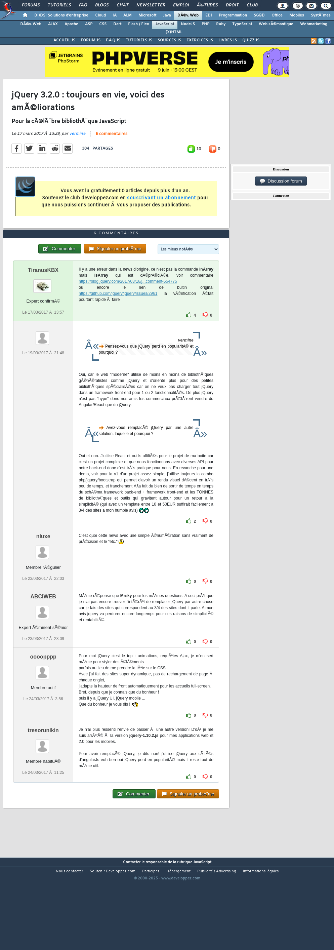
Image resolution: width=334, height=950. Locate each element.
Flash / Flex (138, 24)
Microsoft (147, 15)
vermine (77, 146)
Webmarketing (313, 24)
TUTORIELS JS (139, 40)
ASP (88, 24)
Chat (122, 5)
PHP (205, 24)
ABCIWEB (43, 634)
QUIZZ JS (250, 40)
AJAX (53, 24)
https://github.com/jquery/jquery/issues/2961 (118, 331)
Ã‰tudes (207, 5)
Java (167, 15)
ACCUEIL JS (64, 40)
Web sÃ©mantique (276, 24)
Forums (30, 5)
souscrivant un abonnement (161, 211)
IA (115, 15)
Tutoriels (59, 5)
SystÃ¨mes (321, 15)
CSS (103, 24)
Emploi (181, 5)
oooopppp (43, 695)
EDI (208, 15)
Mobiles (296, 15)
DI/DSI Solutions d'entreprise (61, 15)
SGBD (259, 15)
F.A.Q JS (113, 40)
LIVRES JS (227, 40)
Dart (117, 24)
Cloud (100, 15)
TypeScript (242, 24)
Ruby (220, 24)
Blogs (101, 5)
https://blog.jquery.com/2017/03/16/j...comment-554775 (128, 319)
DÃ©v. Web (188, 15)
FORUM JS (90, 40)
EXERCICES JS (199, 40)
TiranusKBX (43, 308)
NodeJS (188, 24)
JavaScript (165, 24)
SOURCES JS (169, 40)
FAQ (83, 5)
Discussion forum (281, 181)
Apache (71, 24)
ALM (127, 15)
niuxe (43, 574)
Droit (232, 5)
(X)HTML (174, 32)
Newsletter (151, 5)
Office (277, 15)
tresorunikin (43, 768)
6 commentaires (111, 146)
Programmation (233, 15)
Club (252, 5)
